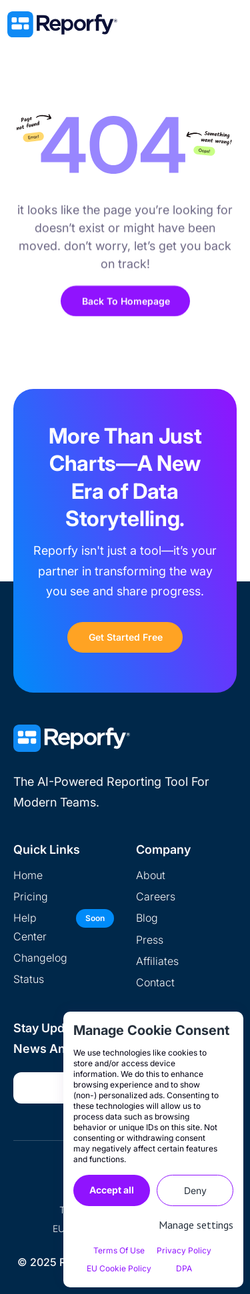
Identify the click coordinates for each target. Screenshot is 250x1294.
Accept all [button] (111, 1189)
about (150, 875)
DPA (184, 1268)
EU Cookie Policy (119, 1268)
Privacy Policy (184, 1250)
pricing (30, 896)
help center (30, 926)
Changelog (40, 957)
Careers (155, 896)
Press (149, 939)
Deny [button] (195, 1190)
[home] (107, 24)
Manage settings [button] (196, 1224)
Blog (147, 917)
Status (28, 979)
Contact (155, 982)
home (28, 875)
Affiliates (157, 961)
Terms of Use (119, 1250)
